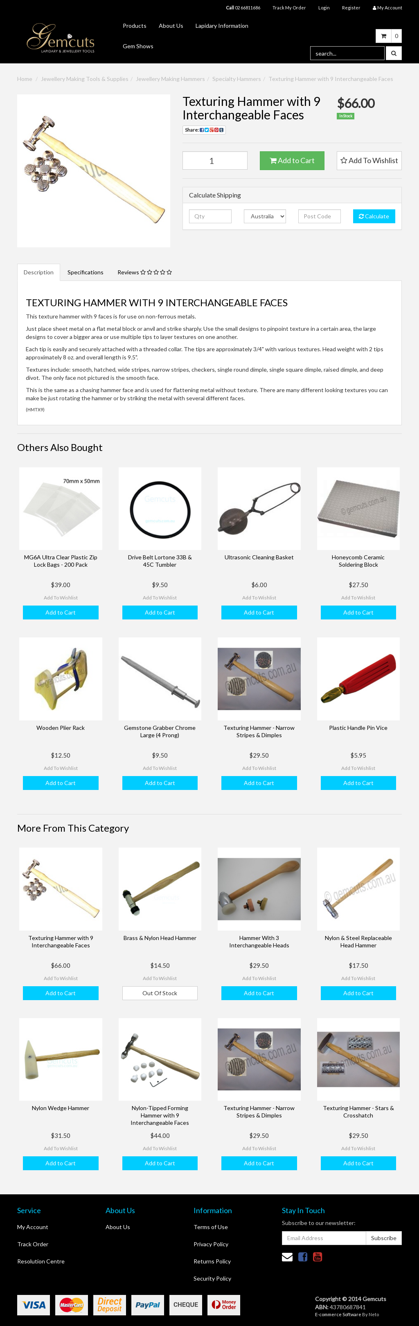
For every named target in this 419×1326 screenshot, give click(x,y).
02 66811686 (243, 7)
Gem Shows (138, 46)
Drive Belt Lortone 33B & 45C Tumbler (160, 561)
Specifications (86, 272)
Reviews (144, 272)
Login (324, 7)
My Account (32, 1226)
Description (39, 272)
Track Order (32, 1244)
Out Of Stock (159, 992)
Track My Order (289, 7)
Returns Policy (212, 1261)
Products (134, 25)
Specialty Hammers (236, 78)
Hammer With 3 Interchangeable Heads (259, 941)
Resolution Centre (41, 1261)
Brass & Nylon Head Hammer (160, 937)
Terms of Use (211, 1226)
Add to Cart (292, 160)
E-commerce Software (338, 1314)
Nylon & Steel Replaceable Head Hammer (358, 941)
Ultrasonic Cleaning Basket (259, 557)
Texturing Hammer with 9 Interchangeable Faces (330, 78)
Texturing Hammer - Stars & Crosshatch (358, 1111)
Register (351, 7)
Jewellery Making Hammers (170, 78)
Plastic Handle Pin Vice (358, 727)
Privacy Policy (211, 1244)
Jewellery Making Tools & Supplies (84, 78)
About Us (171, 25)
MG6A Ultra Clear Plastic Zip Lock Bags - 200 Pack (60, 561)
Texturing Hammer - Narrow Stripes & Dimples (259, 731)
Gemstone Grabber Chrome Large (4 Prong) (160, 731)
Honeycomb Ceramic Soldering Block (358, 561)
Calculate (374, 216)
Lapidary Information (222, 25)
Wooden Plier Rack (60, 727)
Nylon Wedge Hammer (60, 1107)
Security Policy (212, 1278)
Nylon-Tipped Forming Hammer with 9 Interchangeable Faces (160, 1115)
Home (24, 78)
